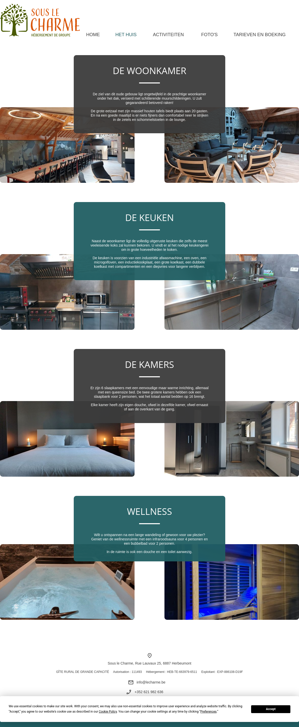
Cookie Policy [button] (108, 711)
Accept (271, 709)
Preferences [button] (208, 711)
